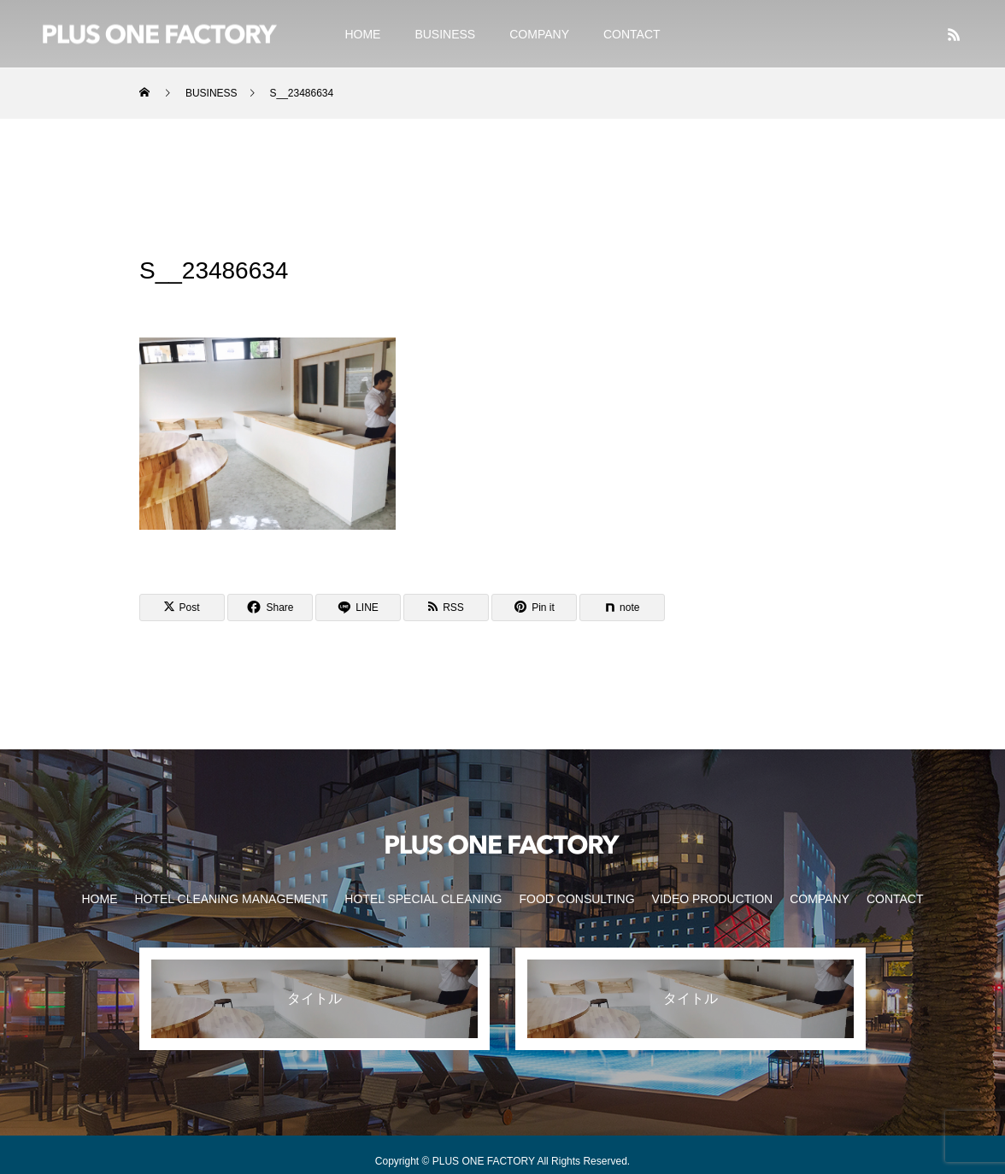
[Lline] (358, 607)
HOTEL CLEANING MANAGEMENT (230, 899)
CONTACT (632, 34)
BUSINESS (444, 34)
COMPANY (539, 34)
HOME (362, 34)
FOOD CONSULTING (576, 899)
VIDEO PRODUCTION (712, 899)
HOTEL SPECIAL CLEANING (423, 899)
